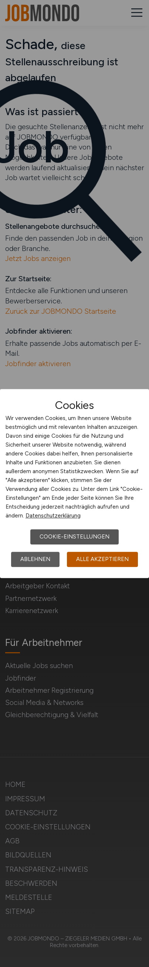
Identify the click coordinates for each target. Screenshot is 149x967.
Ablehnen (35, 559)
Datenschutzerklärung (53, 515)
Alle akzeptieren (102, 559)
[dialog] (74, 483)
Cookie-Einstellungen (74, 536)
